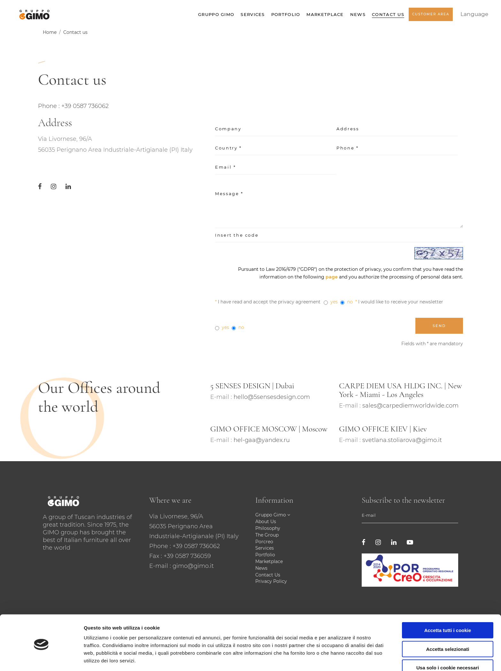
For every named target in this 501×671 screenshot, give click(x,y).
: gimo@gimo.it (192, 565)
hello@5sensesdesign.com (272, 396)
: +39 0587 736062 (195, 546)
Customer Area (431, 16)
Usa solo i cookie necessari (447, 644)
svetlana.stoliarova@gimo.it (402, 440)
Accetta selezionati (447, 626)
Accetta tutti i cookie (447, 607)
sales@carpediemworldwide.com (410, 405)
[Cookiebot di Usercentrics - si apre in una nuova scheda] (41, 658)
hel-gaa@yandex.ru (262, 440)
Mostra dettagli (336, 658)
